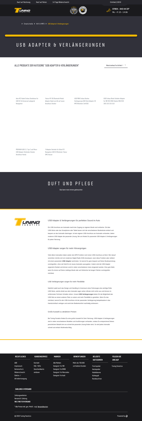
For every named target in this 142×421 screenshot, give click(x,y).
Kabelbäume (96, 372)
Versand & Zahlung (20, 398)
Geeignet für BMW (59, 369)
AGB (15, 363)
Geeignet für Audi (59, 375)
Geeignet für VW (58, 366)
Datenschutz (19, 369)
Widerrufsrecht (19, 372)
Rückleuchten (97, 378)
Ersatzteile (28, 23)
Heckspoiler (96, 369)
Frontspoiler (96, 366)
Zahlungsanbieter (20, 395)
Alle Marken (57, 363)
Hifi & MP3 (40, 23)
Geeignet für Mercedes (61, 372)
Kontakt (36, 363)
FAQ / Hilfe (37, 366)
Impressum (18, 366)
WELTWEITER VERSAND (22, 401)
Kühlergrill (95, 375)
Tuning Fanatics (117, 366)
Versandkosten (43, 406)
